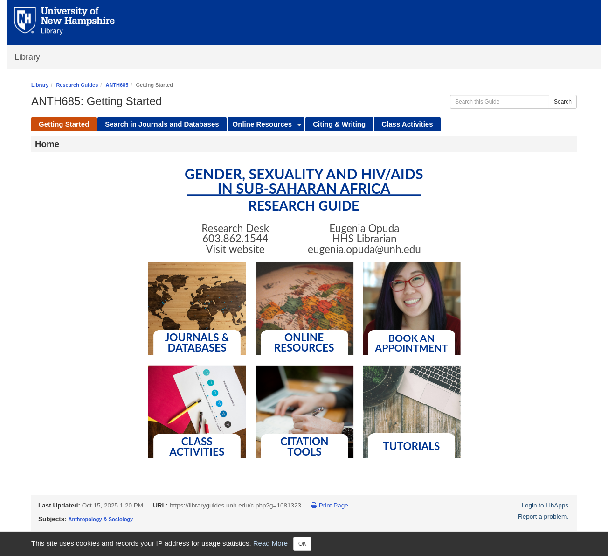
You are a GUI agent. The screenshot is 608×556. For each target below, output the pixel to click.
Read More (270, 543)
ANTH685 (116, 85)
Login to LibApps (544, 505)
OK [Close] (302, 544)
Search (563, 102)
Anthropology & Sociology (101, 519)
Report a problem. (543, 516)
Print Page (329, 505)
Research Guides (77, 85)
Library (27, 57)
